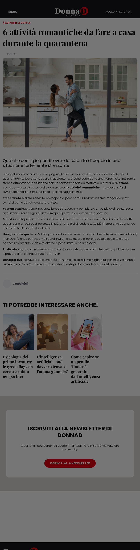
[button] (10, 12)
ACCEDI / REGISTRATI (118, 12)
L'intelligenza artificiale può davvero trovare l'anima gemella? (52, 364)
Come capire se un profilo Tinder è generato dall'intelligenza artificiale (85, 369)
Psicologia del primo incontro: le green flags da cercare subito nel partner (18, 366)
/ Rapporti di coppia (16, 23)
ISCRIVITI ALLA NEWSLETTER (70, 463)
